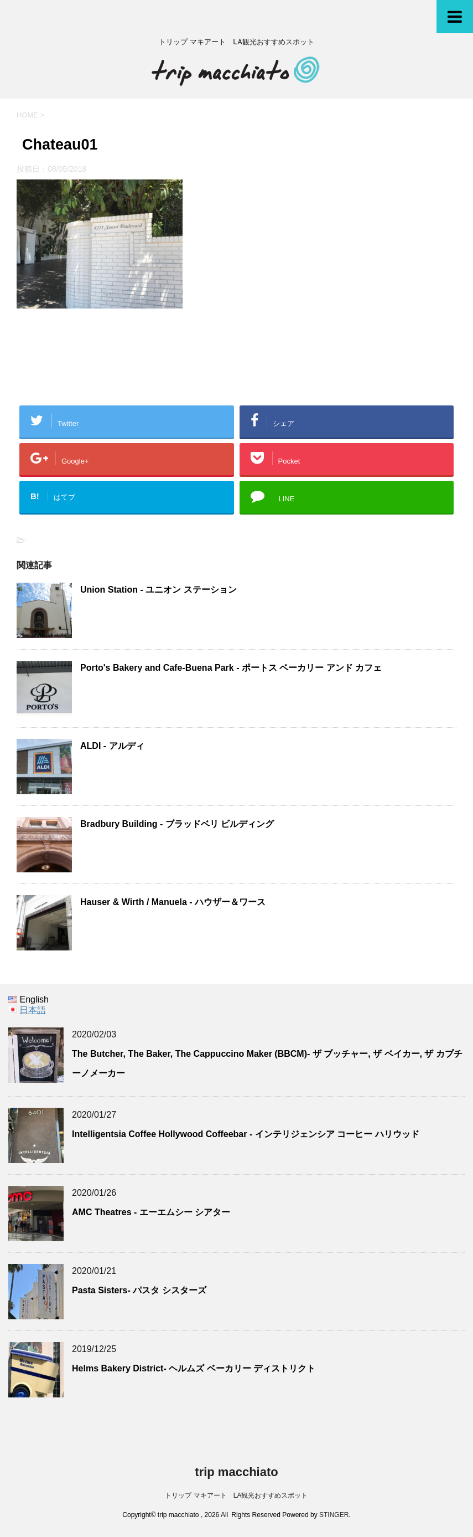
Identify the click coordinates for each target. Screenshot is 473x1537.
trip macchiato (236, 1472)
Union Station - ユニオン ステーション (158, 589)
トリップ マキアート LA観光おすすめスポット (236, 1495)
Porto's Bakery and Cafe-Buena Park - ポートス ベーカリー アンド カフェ (231, 667)
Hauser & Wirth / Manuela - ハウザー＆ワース (173, 902)
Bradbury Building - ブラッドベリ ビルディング (177, 824)
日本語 (32, 1010)
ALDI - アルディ (112, 745)
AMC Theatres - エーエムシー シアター (151, 1212)
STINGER (334, 1515)
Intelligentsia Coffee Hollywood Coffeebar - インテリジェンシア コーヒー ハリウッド (245, 1134)
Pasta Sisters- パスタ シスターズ (139, 1290)
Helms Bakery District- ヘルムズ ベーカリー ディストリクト (193, 1368)
